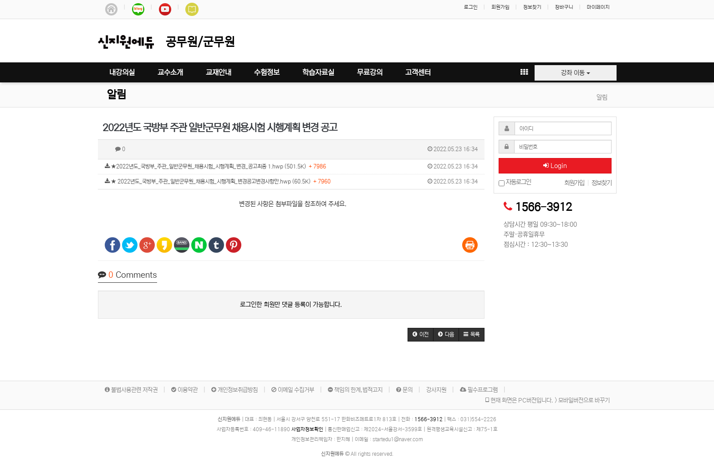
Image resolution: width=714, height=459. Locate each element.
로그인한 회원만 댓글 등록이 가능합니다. (291, 304)
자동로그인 (515, 182)
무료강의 (369, 72)
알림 (116, 95)
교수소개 (170, 72)
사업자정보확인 (307, 429)
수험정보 (267, 72)
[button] (421, 335)
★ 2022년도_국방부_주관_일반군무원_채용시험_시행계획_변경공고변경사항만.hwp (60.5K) (291, 182)
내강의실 (122, 72)
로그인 (471, 7)
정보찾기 (532, 7)
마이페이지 (598, 7)
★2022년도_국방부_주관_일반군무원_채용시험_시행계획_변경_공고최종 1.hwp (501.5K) (291, 167)
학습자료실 (318, 72)
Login (555, 165)
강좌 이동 (575, 72)
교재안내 (218, 72)
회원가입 (500, 7)
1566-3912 (543, 207)
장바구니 (564, 7)
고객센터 (418, 72)
